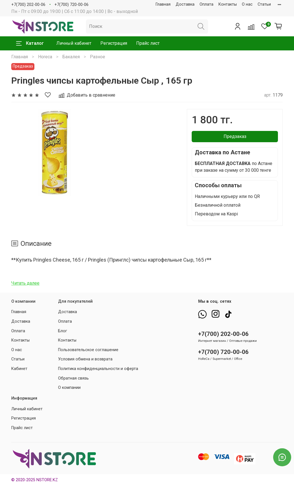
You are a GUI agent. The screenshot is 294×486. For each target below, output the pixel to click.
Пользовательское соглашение (88, 349)
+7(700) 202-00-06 (28, 4)
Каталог (30, 43)
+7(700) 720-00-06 (71, 4)
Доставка (185, 4)
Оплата (206, 4)
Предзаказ (235, 136)
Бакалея (71, 56)
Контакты (227, 4)
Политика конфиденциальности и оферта (98, 368)
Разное (97, 56)
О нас (247, 4)
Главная (163, 4)
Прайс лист (148, 43)
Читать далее (25, 283)
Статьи (264, 4)
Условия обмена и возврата (85, 359)
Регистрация (113, 43)
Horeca (45, 56)
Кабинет (19, 368)
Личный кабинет (73, 43)
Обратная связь (73, 378)
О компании (69, 387)
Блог (62, 331)
